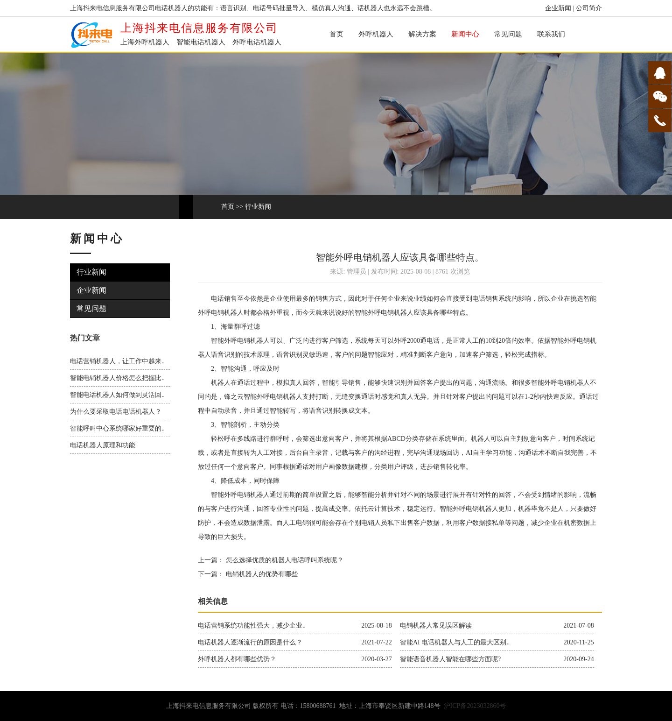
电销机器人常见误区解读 (436, 625)
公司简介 (589, 8)
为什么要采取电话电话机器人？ (115, 411)
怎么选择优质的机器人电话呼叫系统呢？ (283, 560)
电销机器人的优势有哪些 (261, 574)
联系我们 (551, 34)
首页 (336, 34)
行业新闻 (258, 206)
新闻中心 (465, 34)
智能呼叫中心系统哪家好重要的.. (117, 428)
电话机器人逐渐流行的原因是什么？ (250, 642)
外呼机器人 (375, 34)
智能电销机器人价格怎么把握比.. (117, 378)
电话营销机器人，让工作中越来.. (117, 361)
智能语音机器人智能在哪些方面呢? (450, 659)
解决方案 (422, 34)
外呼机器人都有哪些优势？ (237, 659)
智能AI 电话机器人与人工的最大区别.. (455, 642)
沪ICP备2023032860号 (475, 705)
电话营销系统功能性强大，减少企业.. (252, 625)
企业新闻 (558, 8)
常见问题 (508, 34)
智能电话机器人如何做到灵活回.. (117, 394)
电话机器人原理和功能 (102, 445)
